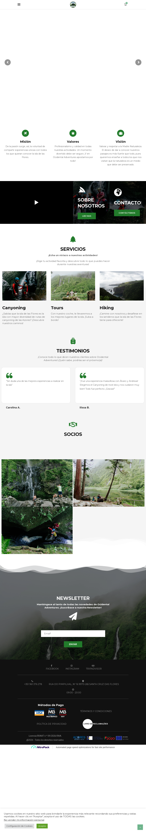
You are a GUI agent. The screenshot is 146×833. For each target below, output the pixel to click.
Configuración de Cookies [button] (19, 826)
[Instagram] (71, 667)
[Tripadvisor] (93, 667)
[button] (87, 216)
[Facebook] (51, 667)
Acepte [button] (42, 826)
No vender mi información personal (24, 820)
